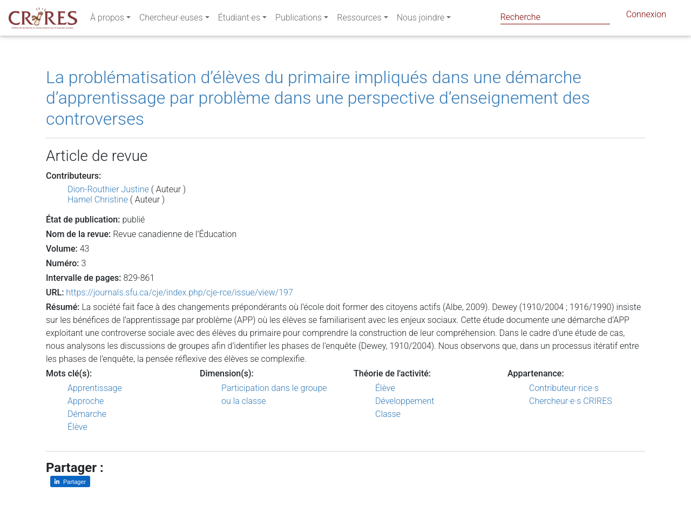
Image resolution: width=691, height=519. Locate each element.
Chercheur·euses (171, 20)
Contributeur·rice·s (564, 388)
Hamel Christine (97, 199)
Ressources (359, 20)
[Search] (555, 17)
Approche (85, 401)
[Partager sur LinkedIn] (70, 481)
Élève (77, 427)
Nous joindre (421, 20)
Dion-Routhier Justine (108, 189)
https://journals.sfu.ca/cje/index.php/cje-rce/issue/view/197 (179, 292)
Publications (298, 20)
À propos (107, 20)
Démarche (86, 414)
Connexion (646, 16)
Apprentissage (94, 388)
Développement (405, 401)
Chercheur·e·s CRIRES (570, 401)
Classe (388, 414)
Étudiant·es (239, 20)
